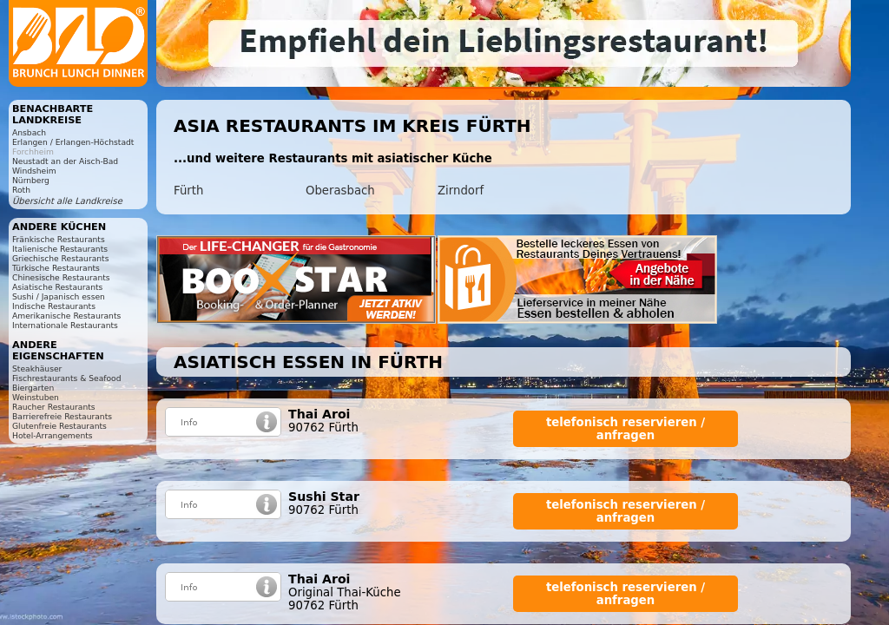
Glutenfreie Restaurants (59, 426)
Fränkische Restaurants (58, 239)
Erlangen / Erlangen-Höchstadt (73, 142)
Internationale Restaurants (65, 325)
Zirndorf (461, 190)
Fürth (188, 190)
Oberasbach (340, 190)
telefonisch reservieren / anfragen (625, 429)
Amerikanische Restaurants (66, 315)
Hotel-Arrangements (52, 435)
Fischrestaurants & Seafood (67, 378)
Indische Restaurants (53, 306)
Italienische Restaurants (60, 248)
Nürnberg (30, 180)
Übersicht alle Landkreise (67, 201)
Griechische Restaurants (60, 258)
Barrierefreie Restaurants (62, 416)
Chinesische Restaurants (61, 277)
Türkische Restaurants (56, 268)
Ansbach (29, 132)
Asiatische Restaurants (57, 287)
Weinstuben (35, 397)
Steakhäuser (37, 368)
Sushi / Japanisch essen (58, 296)
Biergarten (33, 387)
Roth (21, 189)
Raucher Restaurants (53, 406)
